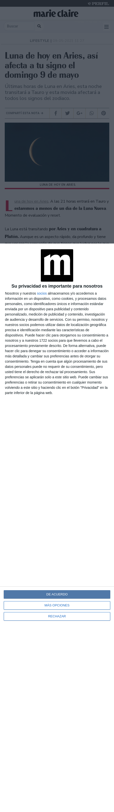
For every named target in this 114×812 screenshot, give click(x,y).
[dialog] (57, 528)
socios (42, 293)
